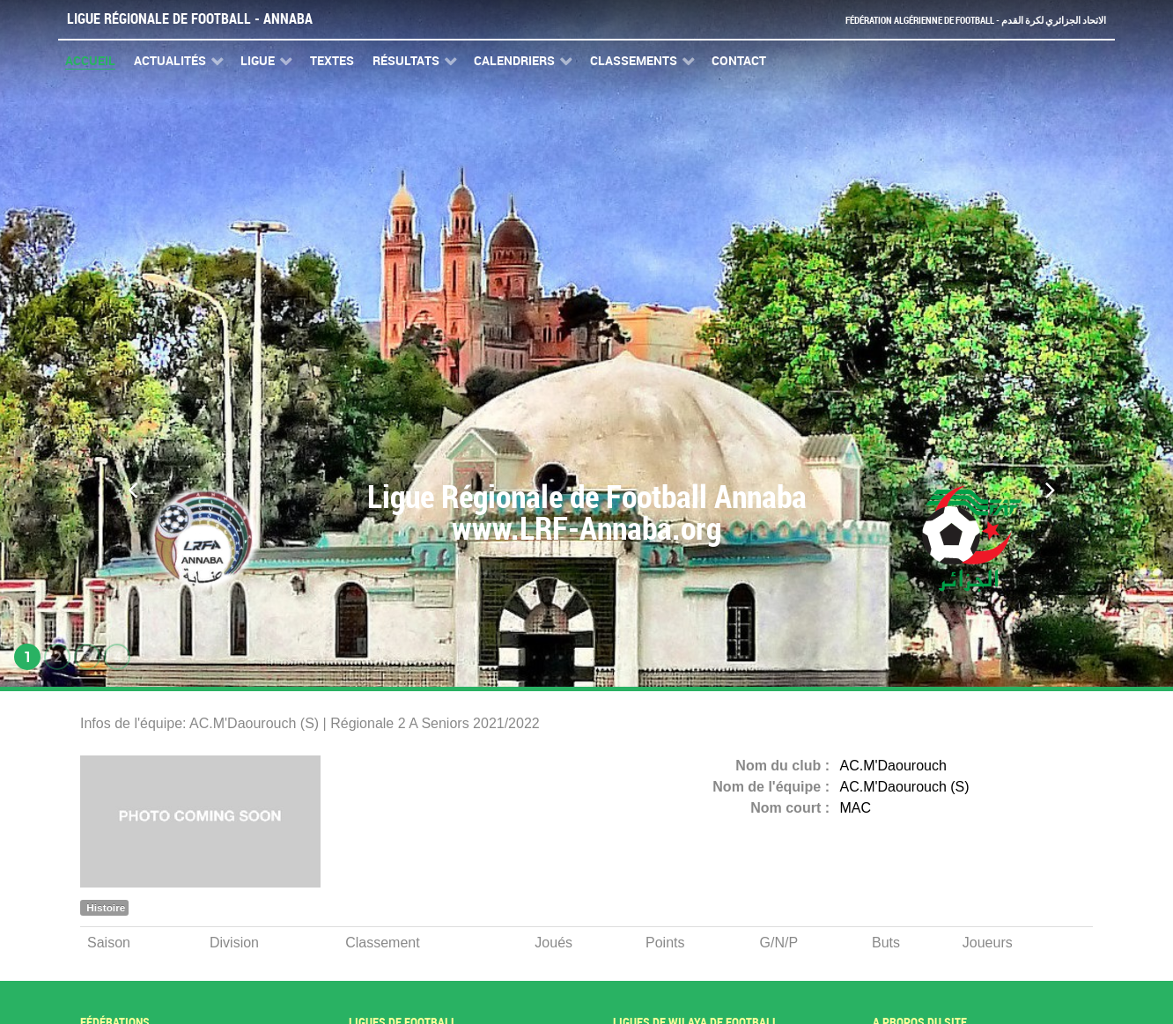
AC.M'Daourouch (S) (905, 786)
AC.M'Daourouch (893, 765)
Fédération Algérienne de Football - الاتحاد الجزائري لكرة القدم (949, 19)
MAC (856, 807)
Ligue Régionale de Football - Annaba (190, 19)
